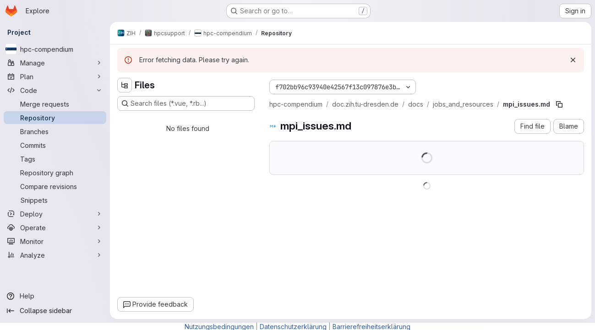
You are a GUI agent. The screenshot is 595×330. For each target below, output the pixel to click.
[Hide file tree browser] (124, 85)
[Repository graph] (55, 172)
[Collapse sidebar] (55, 310)
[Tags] (55, 158)
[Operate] (55, 227)
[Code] (55, 90)
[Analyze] (55, 255)
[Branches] (55, 131)
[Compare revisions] (55, 186)
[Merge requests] (55, 103)
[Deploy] (55, 213)
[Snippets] (55, 200)
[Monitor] (55, 241)
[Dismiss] (573, 59)
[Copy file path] (559, 104)
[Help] (55, 296)
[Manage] (55, 62)
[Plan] (55, 76)
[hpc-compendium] (55, 49)
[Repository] (55, 117)
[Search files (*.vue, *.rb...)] (186, 103)
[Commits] (55, 145)
